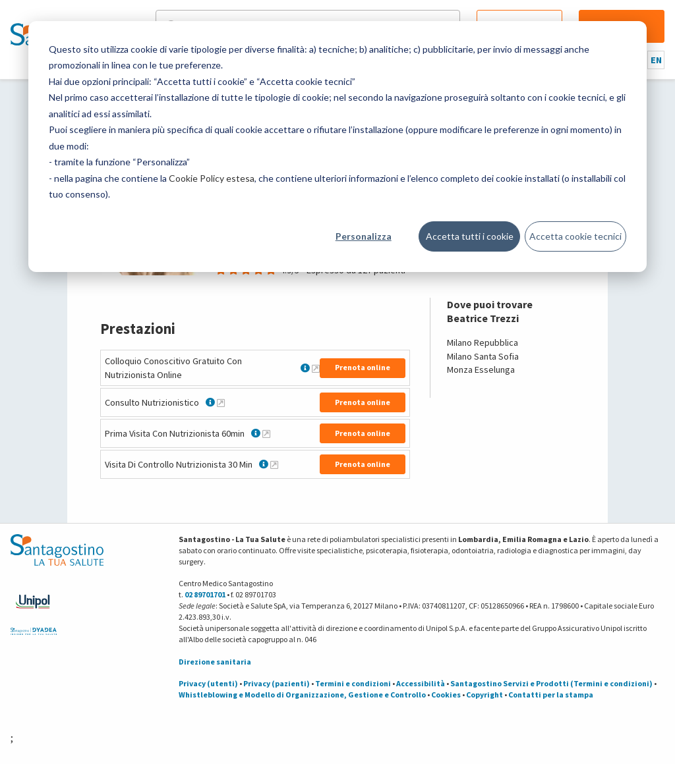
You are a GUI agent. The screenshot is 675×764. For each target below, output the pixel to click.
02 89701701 (205, 594)
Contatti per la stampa (550, 694)
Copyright (484, 694)
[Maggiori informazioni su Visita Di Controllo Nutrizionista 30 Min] (274, 464)
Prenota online (362, 367)
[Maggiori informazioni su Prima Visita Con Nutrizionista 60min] (266, 433)
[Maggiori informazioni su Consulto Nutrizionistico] (221, 402)
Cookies (446, 694)
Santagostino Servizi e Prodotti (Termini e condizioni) (551, 683)
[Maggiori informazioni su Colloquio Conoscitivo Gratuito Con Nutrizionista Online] (316, 368)
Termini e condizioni (353, 683)
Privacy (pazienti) (276, 683)
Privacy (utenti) (208, 683)
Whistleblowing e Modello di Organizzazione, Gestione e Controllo (302, 694)
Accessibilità (420, 683)
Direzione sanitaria (215, 662)
